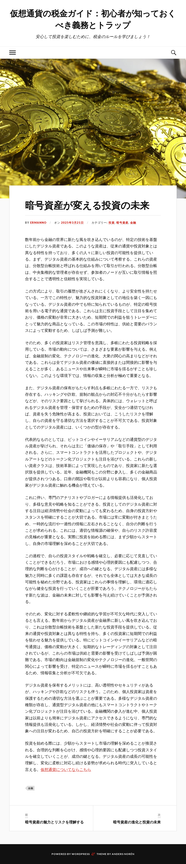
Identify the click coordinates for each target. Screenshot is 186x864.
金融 (133, 222)
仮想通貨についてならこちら (66, 769)
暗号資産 (122, 222)
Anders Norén (123, 854)
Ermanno (38, 222)
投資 (112, 222)
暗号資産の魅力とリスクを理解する (54, 822)
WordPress (81, 854)
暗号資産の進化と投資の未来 (137, 822)
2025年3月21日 (72, 222)
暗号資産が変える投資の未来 (87, 204)
